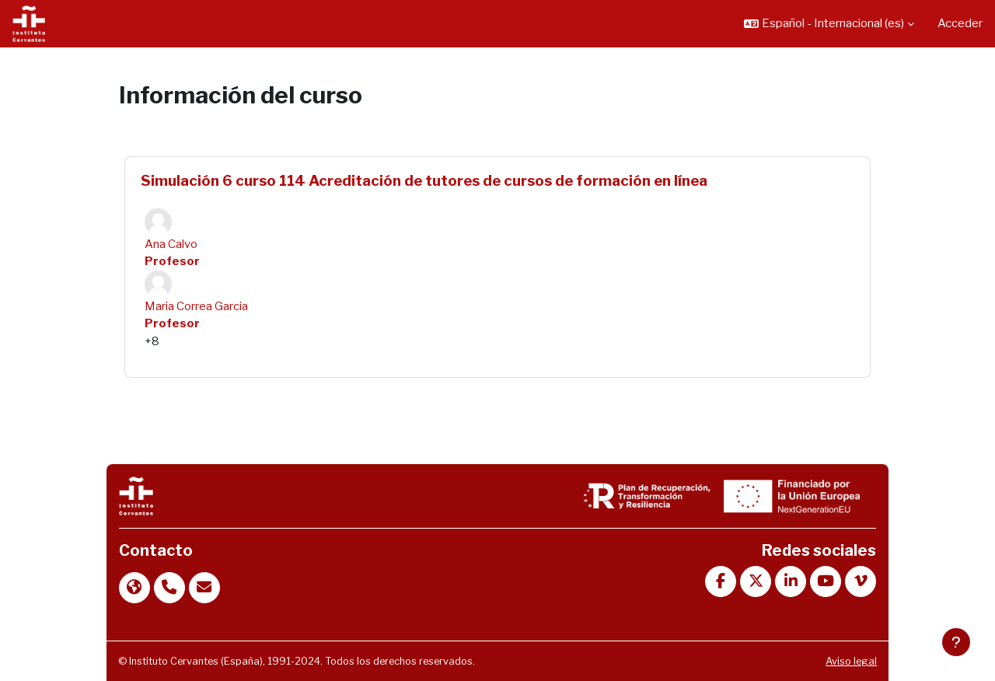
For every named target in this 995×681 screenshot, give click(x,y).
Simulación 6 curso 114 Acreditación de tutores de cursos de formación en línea (424, 181)
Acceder (960, 23)
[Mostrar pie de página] (956, 642)
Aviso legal (851, 661)
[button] (829, 23)
